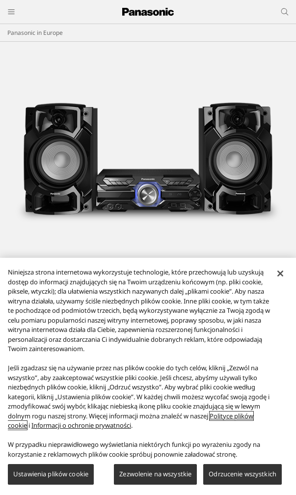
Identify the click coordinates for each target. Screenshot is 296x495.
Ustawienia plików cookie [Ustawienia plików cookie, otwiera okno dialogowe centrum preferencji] (50, 473)
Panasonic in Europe (35, 32)
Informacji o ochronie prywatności (81, 425)
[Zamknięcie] (280, 273)
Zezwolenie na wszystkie (155, 473)
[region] (148, 376)
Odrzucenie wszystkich (242, 473)
